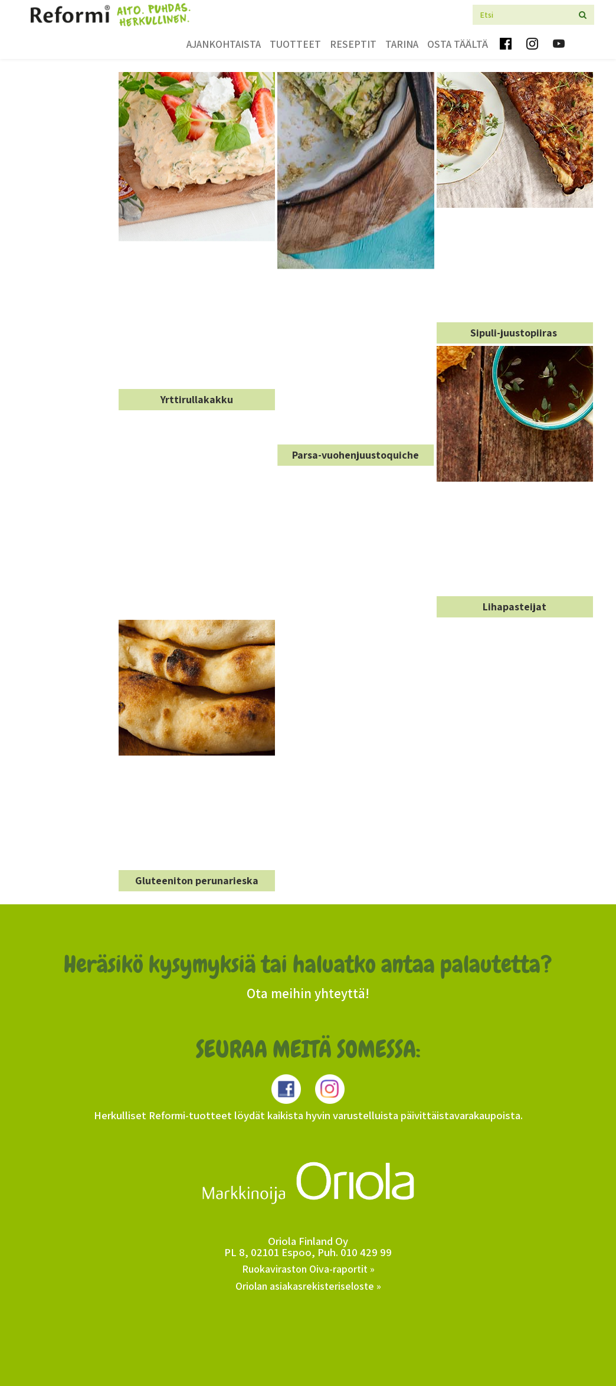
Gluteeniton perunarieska (196, 880)
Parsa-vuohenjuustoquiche (355, 455)
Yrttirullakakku (196, 399)
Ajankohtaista (223, 44)
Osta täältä (457, 44)
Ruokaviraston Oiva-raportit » (308, 1269)
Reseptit (353, 44)
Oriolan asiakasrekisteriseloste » (308, 1286)
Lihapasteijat (514, 606)
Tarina (401, 44)
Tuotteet (295, 44)
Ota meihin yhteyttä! (308, 993)
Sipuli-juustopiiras (514, 332)
